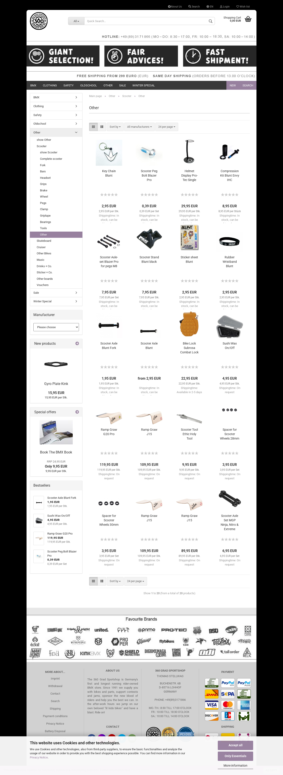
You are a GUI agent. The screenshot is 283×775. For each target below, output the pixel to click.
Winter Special (143, 85)
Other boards (45, 278)
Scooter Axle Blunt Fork (108, 346)
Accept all (236, 745)
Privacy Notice (39, 757)
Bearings (45, 222)
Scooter (41, 146)
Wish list (243, 6)
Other (108, 85)
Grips (43, 184)
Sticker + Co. (44, 272)
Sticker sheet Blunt (189, 259)
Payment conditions (55, 716)
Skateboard (44, 240)
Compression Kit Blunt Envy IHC (229, 175)
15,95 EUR (56, 393)
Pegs (43, 203)
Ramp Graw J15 (149, 432)
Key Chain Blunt (109, 173)
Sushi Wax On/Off (230, 346)
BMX (33, 85)
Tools (43, 228)
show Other (44, 139)
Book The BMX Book (56, 452)
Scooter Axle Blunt (149, 346)
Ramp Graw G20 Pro (109, 432)
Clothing (50, 85)
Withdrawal (55, 686)
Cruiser (41, 247)
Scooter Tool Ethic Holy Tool (189, 434)
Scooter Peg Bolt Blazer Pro (149, 175)
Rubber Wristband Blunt (230, 261)
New (233, 85)
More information (235, 765)
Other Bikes (44, 253)
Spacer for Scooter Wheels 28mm (229, 434)
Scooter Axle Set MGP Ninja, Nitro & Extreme (230, 522)
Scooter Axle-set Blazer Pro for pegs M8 (109, 261)
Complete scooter (51, 158)
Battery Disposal (55, 731)
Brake (43, 190)
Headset (45, 177)
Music (40, 259)
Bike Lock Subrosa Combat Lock (189, 348)
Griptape (45, 215)
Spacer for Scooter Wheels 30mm (109, 520)
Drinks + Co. (44, 266)
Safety (68, 85)
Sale (122, 85)
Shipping (55, 708)
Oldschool (88, 85)
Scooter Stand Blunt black (149, 259)
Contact (55, 693)
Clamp (44, 209)
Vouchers (43, 285)
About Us (175, 6)
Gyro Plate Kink (56, 384)
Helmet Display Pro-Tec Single (189, 175)
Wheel (44, 196)
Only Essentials (235, 756)
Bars (43, 171)
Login (225, 6)
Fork (43, 165)
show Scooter (48, 152)
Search (194, 6)
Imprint (55, 678)
